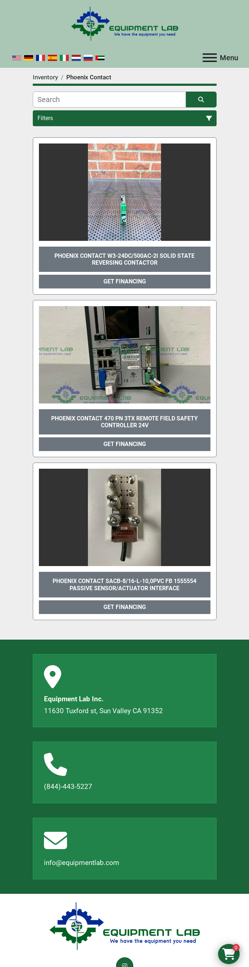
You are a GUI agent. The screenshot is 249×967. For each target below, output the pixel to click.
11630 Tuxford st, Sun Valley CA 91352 (103, 711)
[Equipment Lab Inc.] (125, 925)
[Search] (109, 99)
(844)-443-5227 (68, 786)
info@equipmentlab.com (81, 862)
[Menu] (210, 57)
